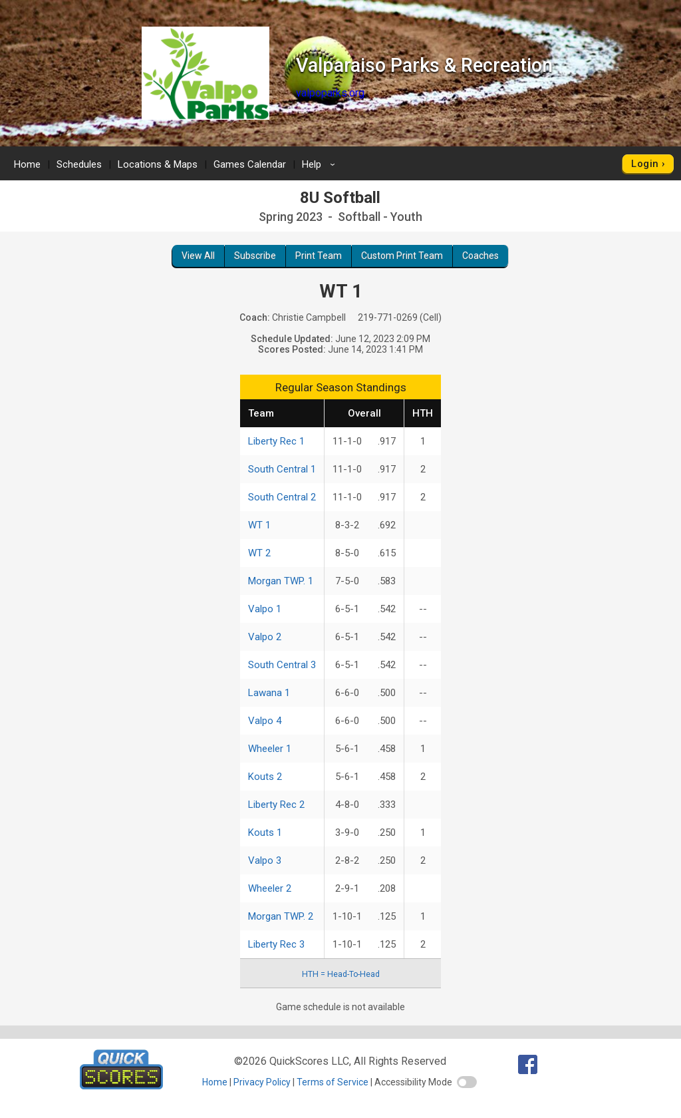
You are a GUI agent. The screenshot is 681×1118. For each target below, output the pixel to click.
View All (198, 255)
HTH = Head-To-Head (341, 974)
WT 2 (259, 553)
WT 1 (259, 525)
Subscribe (255, 255)
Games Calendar (249, 164)
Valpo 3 (264, 860)
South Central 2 (282, 497)
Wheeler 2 (269, 888)
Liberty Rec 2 (276, 805)
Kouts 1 (265, 832)
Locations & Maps (158, 164)
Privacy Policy (262, 1082)
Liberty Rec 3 (276, 944)
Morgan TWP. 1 (280, 581)
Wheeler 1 (269, 749)
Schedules (79, 164)
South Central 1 (282, 469)
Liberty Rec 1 (276, 441)
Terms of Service (332, 1082)
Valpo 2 (264, 637)
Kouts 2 (265, 777)
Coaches (480, 255)
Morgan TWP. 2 (280, 916)
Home (27, 164)
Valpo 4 (264, 721)
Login (644, 164)
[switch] (467, 1082)
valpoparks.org (330, 93)
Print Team (318, 255)
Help (320, 164)
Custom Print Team (402, 255)
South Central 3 (282, 665)
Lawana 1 (269, 693)
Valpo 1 (264, 609)
